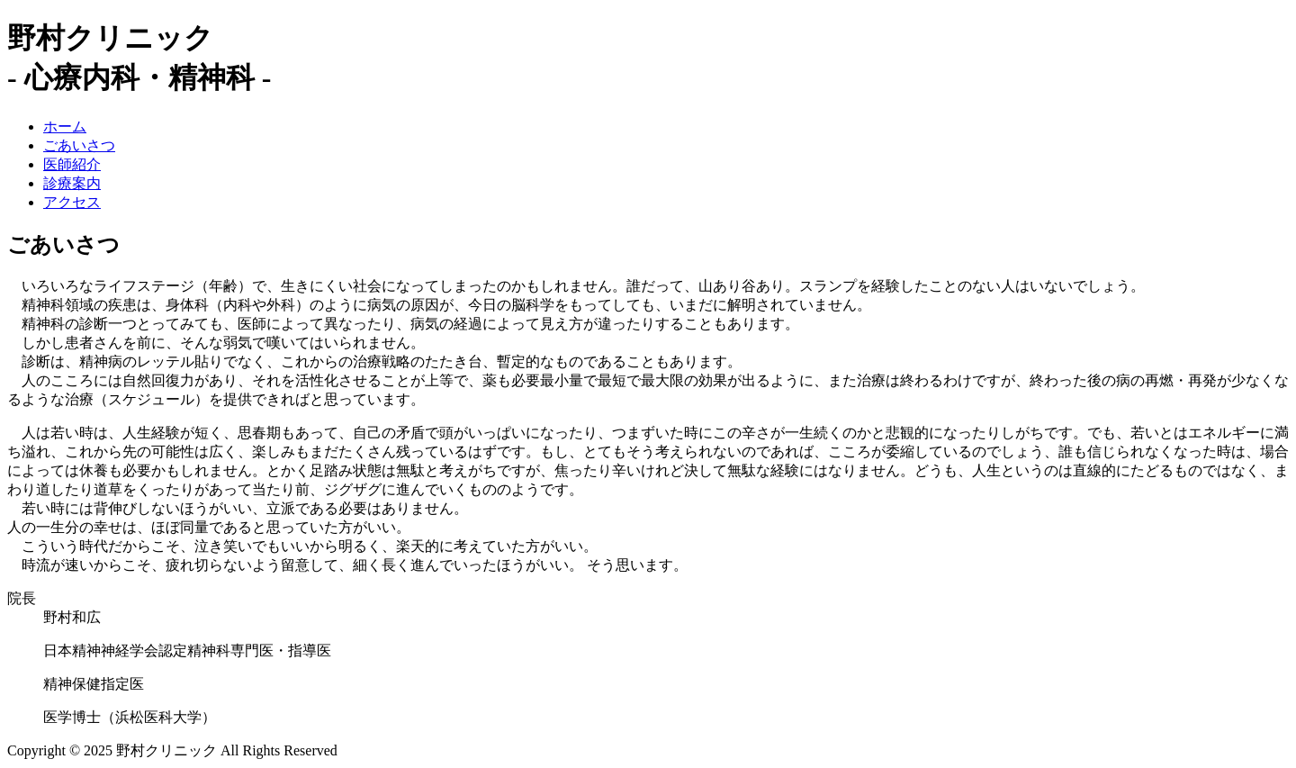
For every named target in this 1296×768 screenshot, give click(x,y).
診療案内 (72, 183)
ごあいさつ (79, 145)
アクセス (72, 202)
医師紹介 (72, 164)
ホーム (64, 126)
